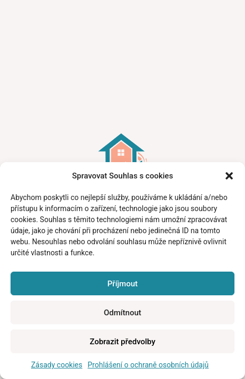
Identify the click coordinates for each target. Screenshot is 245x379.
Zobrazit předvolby (122, 341)
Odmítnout (122, 312)
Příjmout (122, 283)
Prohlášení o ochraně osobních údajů (148, 365)
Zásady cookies (56, 365)
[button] (229, 176)
